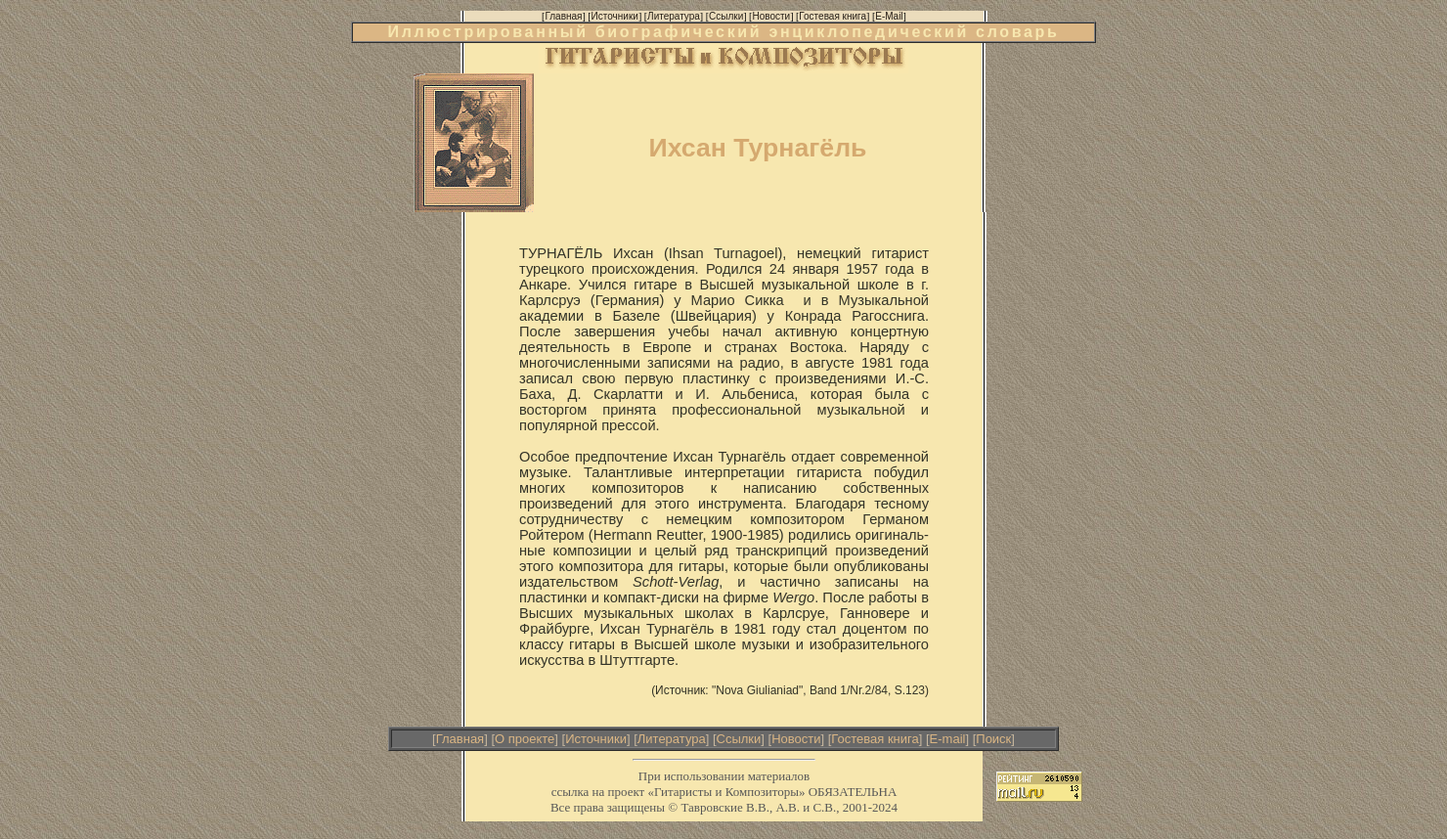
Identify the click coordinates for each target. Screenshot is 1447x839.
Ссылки (739, 738)
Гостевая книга (874, 738)
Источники (596, 738)
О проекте (524, 738)
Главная (460, 738)
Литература (671, 738)
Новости (795, 738)
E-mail (948, 738)
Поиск (993, 738)
